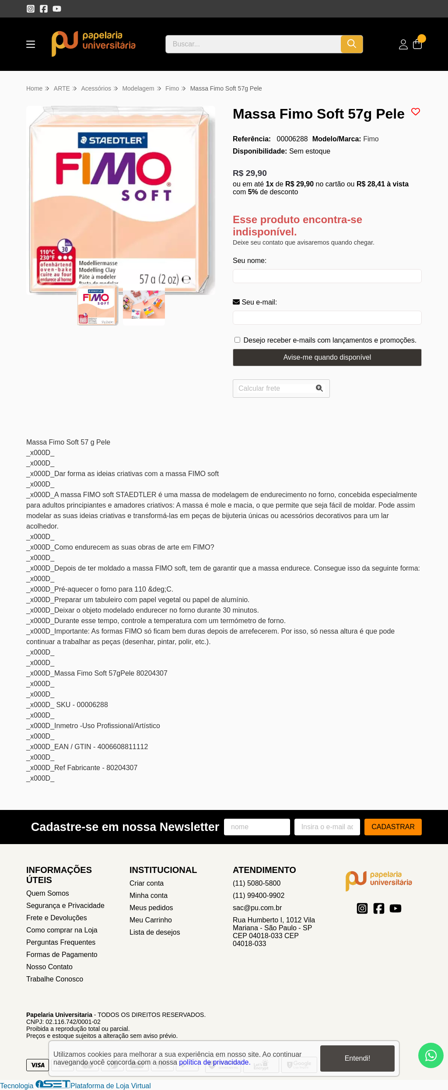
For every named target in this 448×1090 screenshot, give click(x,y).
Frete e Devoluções (56, 918)
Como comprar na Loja (62, 930)
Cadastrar (393, 827)
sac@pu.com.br (257, 907)
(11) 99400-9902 (258, 895)
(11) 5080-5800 (256, 883)
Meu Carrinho (151, 920)
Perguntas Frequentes (60, 942)
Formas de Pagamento (62, 954)
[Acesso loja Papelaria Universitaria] (403, 44)
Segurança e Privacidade (65, 905)
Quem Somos (47, 893)
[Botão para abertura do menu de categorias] (30, 44)
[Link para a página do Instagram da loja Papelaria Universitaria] (30, 8)
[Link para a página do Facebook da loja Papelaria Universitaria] (43, 8)
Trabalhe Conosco (54, 979)
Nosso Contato (49, 967)
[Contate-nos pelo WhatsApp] (431, 1055)
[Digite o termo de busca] (253, 44)
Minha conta (149, 895)
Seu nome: (249, 260)
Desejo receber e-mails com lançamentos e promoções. (329, 340)
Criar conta (147, 883)
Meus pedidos (151, 907)
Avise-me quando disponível (327, 357)
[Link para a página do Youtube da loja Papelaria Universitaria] (56, 8)
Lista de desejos (155, 932)
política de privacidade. (215, 1062)
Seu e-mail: (255, 302)
